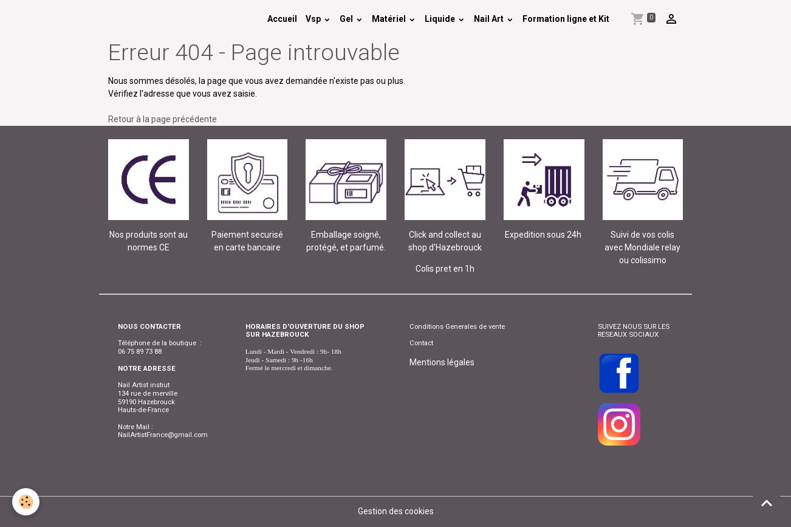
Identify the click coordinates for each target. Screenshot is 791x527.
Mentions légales (441, 362)
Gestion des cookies (396, 511)
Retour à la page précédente (162, 119)
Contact (421, 343)
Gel (347, 19)
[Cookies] (25, 501)
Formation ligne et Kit (565, 19)
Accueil (282, 19)
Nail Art (489, 19)
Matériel (390, 19)
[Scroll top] (767, 502)
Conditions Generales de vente (457, 326)
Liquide (441, 19)
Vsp (314, 19)
